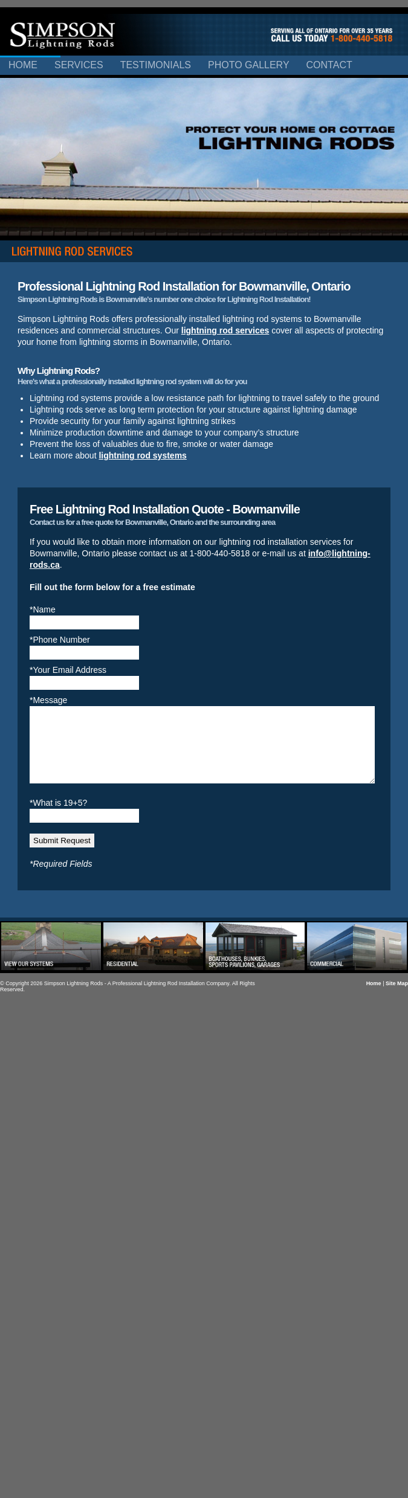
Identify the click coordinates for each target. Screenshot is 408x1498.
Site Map (397, 998)
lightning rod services (225, 330)
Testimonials (155, 65)
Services (78, 65)
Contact (329, 65)
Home (22, 65)
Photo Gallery (249, 65)
